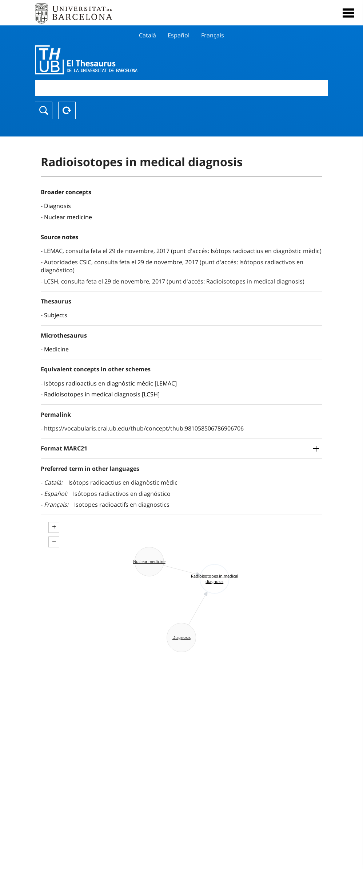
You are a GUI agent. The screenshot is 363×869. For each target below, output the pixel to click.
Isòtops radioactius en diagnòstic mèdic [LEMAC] (110, 383)
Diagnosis (57, 206)
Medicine (56, 349)
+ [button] (54, 526)
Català (147, 35)
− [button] (54, 541)
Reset (67, 110)
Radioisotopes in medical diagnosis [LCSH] (102, 394)
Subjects (55, 315)
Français (212, 35)
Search (43, 110)
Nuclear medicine (68, 217)
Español (179, 35)
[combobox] (181, 88)
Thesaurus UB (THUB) (137, 59)
